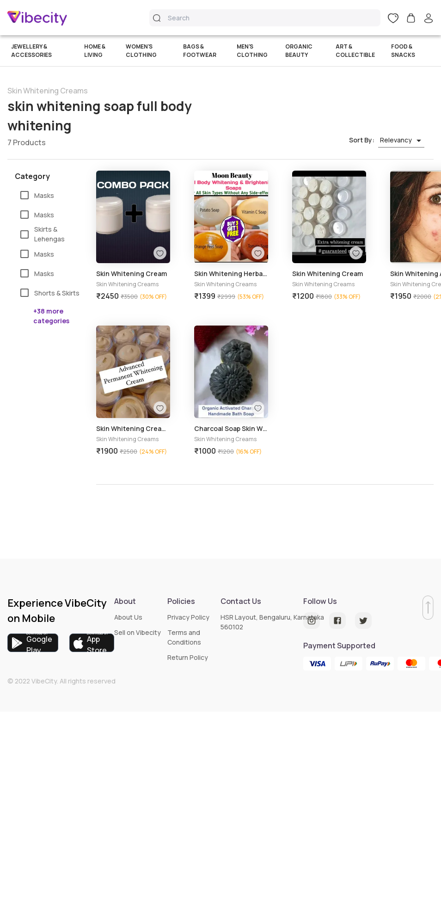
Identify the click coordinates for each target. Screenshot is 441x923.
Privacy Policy (188, 617)
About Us (128, 617)
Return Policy (187, 657)
